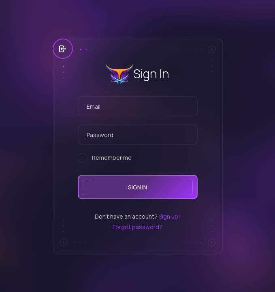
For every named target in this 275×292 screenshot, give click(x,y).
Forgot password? (137, 227)
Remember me (112, 157)
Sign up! (169, 216)
